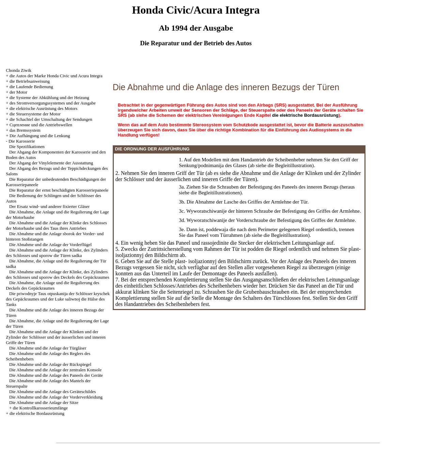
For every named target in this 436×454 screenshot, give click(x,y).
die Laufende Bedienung (31, 86)
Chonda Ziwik (18, 70)
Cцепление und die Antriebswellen (41, 124)
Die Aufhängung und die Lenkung (40, 135)
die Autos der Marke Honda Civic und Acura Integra (56, 75)
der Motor (18, 92)
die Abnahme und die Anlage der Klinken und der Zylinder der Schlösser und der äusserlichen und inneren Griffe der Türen (238, 176)
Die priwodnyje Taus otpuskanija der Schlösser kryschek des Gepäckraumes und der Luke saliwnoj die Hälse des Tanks (58, 299)
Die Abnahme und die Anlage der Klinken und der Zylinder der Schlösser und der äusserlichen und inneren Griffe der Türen (56, 337)
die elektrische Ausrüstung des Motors (43, 108)
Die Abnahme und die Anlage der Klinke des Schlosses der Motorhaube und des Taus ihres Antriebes (56, 225)
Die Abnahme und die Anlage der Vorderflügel (50, 244)
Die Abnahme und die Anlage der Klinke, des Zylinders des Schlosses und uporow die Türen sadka (57, 252)
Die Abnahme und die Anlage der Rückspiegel (50, 364)
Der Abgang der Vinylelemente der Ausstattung (51, 162)
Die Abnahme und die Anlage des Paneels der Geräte (56, 375)
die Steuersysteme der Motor (35, 113)
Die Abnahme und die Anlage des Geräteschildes (52, 391)
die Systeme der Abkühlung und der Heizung (49, 97)
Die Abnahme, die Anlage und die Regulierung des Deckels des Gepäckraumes (52, 285)
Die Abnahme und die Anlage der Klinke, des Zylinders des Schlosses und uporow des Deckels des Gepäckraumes (57, 274)
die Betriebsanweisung (30, 81)
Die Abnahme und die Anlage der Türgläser (47, 348)
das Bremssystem (25, 130)
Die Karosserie (22, 141)
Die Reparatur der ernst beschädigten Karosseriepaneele (58, 190)
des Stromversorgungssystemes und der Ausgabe (53, 103)
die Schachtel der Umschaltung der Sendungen (51, 119)
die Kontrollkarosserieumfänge (40, 407)
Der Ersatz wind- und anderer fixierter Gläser (49, 206)
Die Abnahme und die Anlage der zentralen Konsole (55, 369)
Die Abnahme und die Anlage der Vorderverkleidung (56, 397)
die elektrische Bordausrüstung (37, 413)
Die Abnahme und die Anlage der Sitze (43, 402)
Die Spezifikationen (27, 146)
